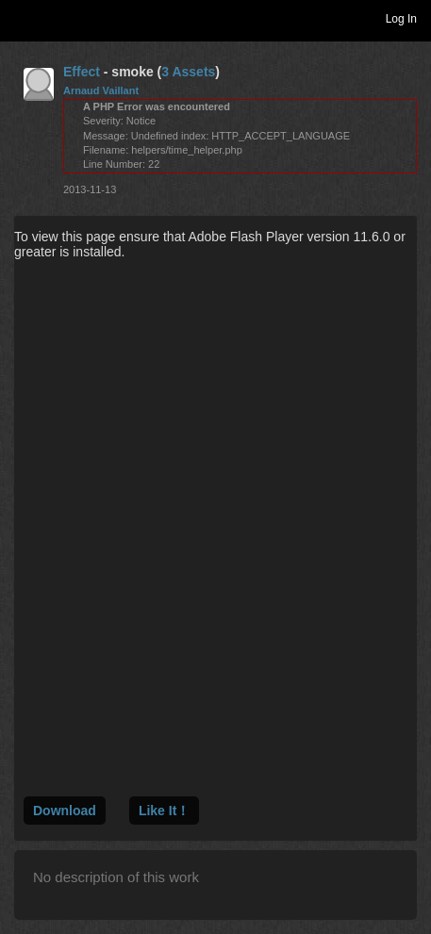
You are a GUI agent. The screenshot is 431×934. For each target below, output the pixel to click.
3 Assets (188, 71)
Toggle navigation (22, 18)
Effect (81, 71)
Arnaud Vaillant (101, 90)
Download (64, 810)
